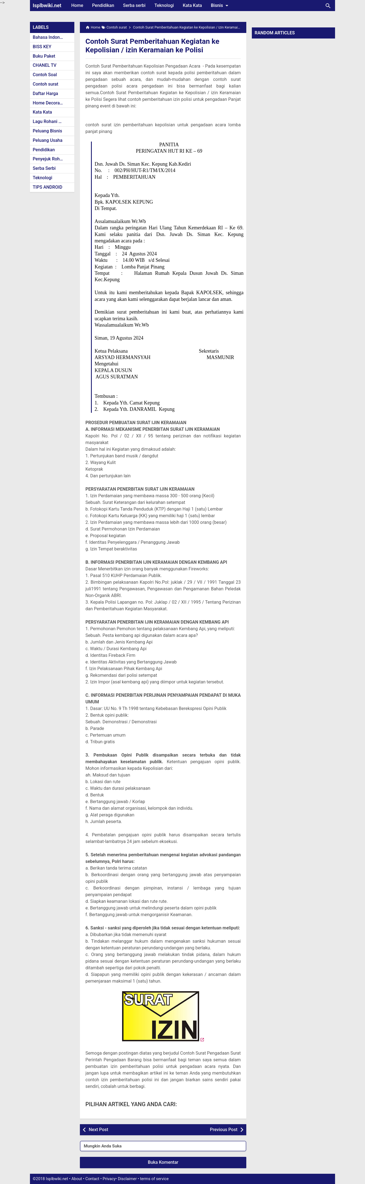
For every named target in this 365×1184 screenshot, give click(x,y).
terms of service (154, 1179)
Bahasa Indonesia (50, 37)
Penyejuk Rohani (49, 159)
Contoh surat (45, 84)
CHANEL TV (44, 65)
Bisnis (220, 5)
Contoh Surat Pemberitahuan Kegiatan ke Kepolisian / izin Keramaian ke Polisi (157, 45)
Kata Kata (192, 5)
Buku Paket (44, 56)
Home (77, 5)
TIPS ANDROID (47, 187)
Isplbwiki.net (47, 5)
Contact (92, 1179)
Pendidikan (103, 5)
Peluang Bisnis (47, 131)
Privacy (109, 1179)
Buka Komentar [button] (163, 1162)
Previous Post (223, 1129)
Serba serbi (134, 5)
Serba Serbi (44, 168)
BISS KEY (42, 46)
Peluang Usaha (47, 140)
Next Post (98, 1129)
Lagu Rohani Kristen (53, 121)
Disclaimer (127, 1179)
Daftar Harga (45, 93)
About (76, 1179)
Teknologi (164, 5)
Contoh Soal (45, 74)
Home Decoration (50, 103)
